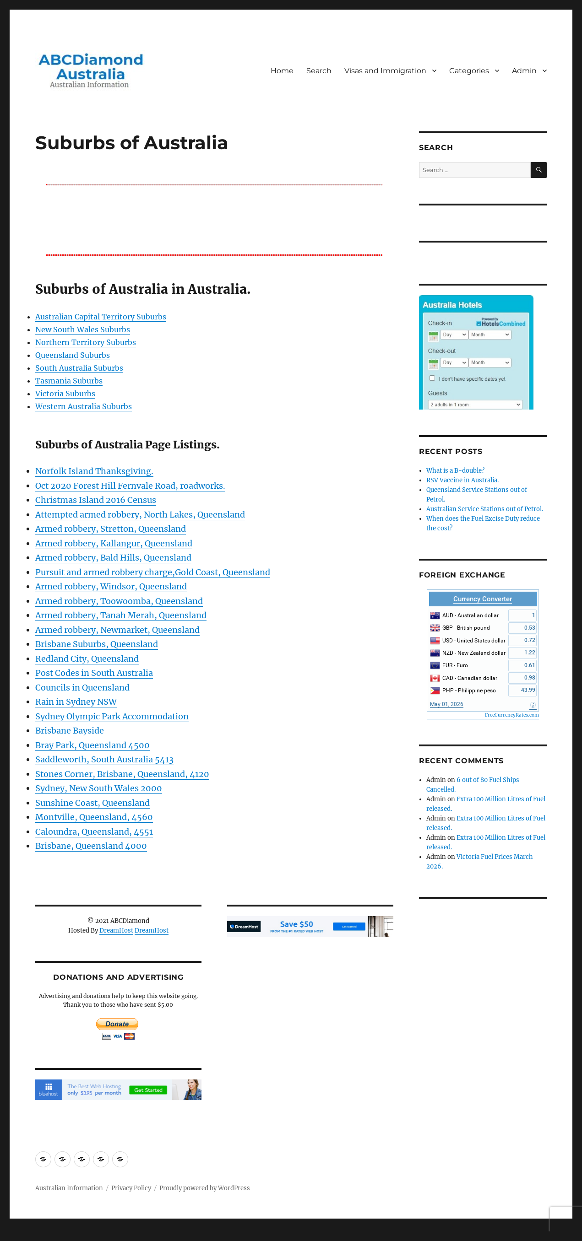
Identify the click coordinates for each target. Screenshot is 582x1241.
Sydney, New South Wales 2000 (98, 788)
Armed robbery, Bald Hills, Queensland (113, 557)
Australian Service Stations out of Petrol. (484, 509)
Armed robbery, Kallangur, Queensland (113, 543)
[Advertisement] (216, 219)
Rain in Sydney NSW (76, 701)
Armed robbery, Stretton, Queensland (110, 528)
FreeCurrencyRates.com (512, 715)
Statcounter (22, 1234)
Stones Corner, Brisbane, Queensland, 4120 (122, 774)
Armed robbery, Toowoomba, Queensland (119, 601)
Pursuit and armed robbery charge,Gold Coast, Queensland (152, 572)
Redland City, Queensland (87, 658)
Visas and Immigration (385, 70)
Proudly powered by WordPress (204, 1188)
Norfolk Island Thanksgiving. (94, 471)
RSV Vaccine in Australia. (462, 480)
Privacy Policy (131, 1188)
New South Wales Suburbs (82, 329)
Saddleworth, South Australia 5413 (104, 759)
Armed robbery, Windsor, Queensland (111, 586)
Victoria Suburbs (65, 393)
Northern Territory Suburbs (85, 342)
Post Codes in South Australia (94, 673)
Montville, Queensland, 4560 (94, 817)
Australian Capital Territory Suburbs (100, 316)
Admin (524, 70)
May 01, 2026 (446, 704)
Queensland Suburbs (72, 355)
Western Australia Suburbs (83, 406)
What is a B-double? (455, 471)
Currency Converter (482, 599)
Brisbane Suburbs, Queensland (96, 644)
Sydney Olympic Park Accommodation (112, 716)
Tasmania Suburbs (69, 380)
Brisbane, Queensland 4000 (91, 846)
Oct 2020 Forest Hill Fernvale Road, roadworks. (130, 485)
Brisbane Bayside (69, 730)
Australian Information (69, 1188)
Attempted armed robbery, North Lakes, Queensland (140, 514)
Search (319, 70)
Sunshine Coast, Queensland (92, 803)
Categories (469, 70)
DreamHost (116, 930)
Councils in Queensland (82, 687)
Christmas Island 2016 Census (95, 500)
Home (282, 70)
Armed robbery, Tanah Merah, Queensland (121, 615)
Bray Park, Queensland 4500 (92, 745)
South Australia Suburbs (79, 367)
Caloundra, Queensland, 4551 (94, 831)
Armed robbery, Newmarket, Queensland (117, 630)
